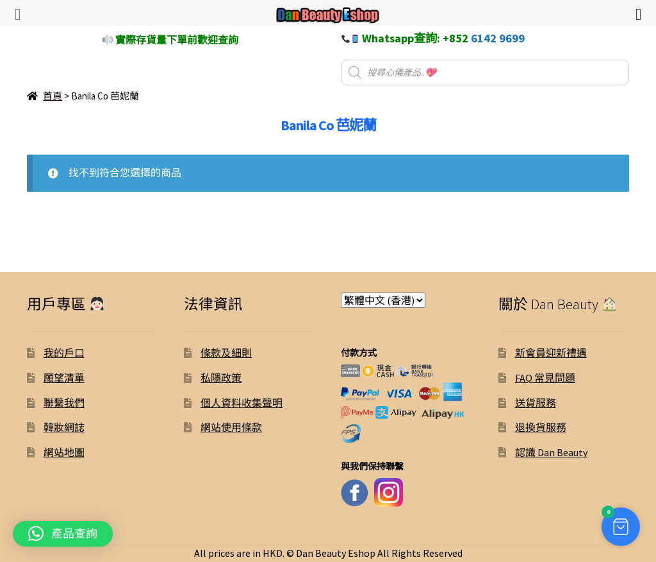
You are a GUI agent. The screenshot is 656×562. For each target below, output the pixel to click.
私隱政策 (221, 377)
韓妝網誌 (64, 427)
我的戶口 (64, 352)
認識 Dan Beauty (551, 452)
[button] (63, 534)
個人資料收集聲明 (242, 402)
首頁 (52, 96)
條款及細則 (226, 352)
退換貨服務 (540, 427)
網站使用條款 (231, 427)
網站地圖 (64, 452)
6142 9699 (498, 38)
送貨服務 (535, 402)
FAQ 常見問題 (545, 377)
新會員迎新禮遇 (551, 352)
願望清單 (64, 377)
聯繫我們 (64, 402)
